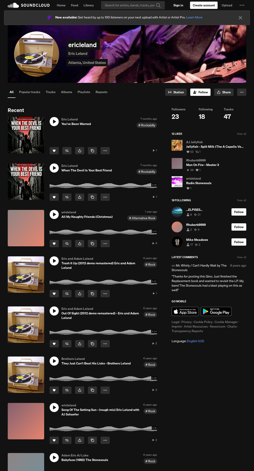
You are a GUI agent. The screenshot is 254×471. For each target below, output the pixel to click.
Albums (66, 91)
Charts (232, 326)
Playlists (84, 91)
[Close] (240, 17)
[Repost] (66, 150)
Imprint (177, 326)
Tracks (51, 91)
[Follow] (200, 92)
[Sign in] (178, 5)
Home (61, 5)
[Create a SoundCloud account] (204, 5)
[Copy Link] (92, 150)
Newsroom (217, 326)
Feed (74, 5)
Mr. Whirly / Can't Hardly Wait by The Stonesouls (199, 267)
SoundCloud (29, 5)
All (12, 91)
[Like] (54, 150)
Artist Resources (196, 326)
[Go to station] (176, 92)
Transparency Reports (187, 331)
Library (89, 5)
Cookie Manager (226, 321)
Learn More (194, 17)
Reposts (101, 91)
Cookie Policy (203, 321)
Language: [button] (188, 341)
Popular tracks (29, 91)
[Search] (133, 5)
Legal (175, 321)
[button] (242, 5)
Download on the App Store (185, 311)
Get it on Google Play (216, 311)
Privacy (186, 321)
